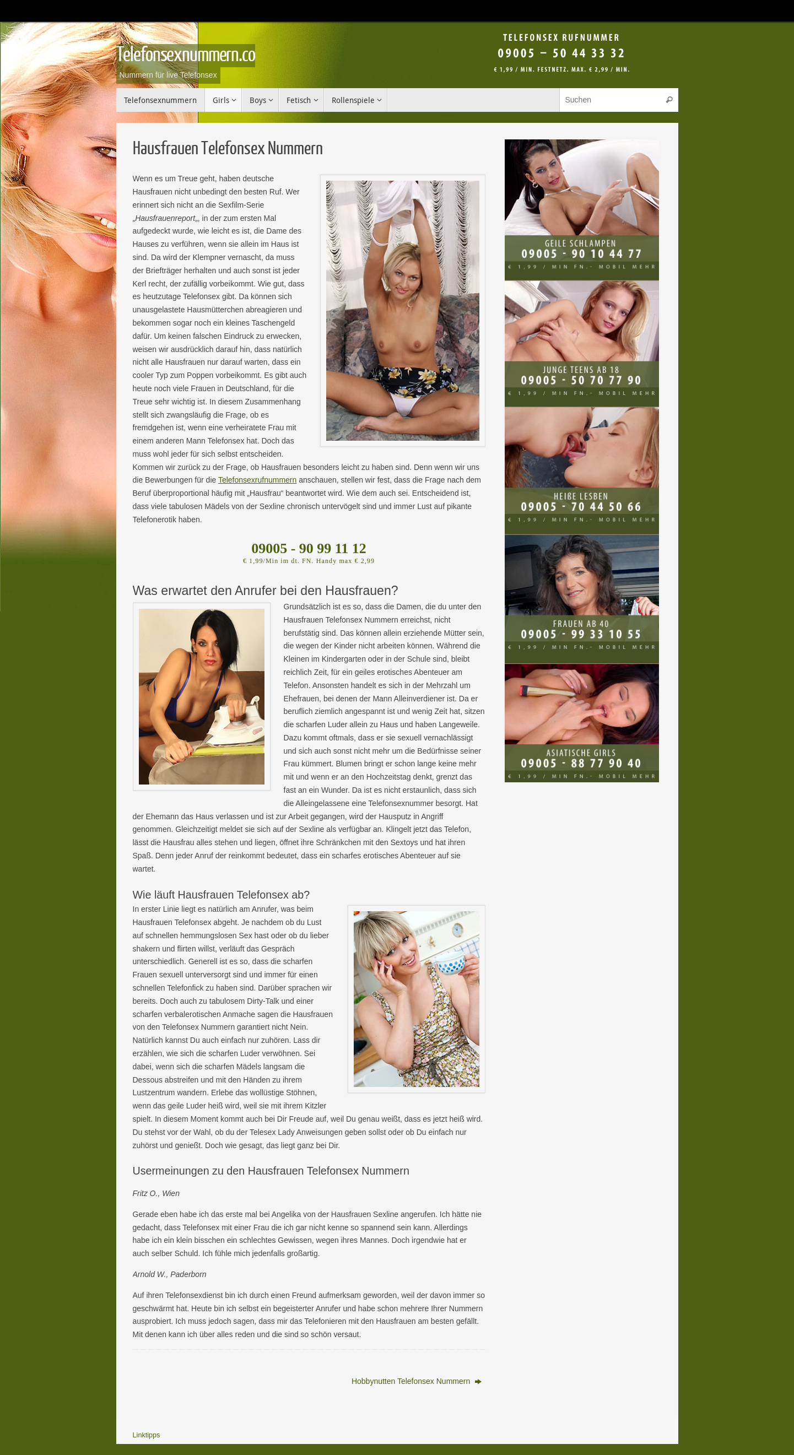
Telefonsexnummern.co (185, 55)
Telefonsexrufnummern (257, 479)
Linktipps (146, 1435)
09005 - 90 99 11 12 (308, 548)
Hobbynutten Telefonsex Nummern (417, 1381)
